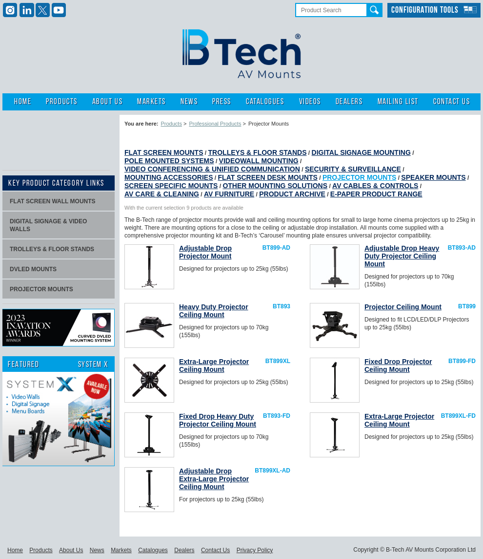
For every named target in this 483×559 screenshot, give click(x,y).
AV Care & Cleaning (161, 194)
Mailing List (398, 102)
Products (61, 102)
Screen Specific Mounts (171, 186)
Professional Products (215, 124)
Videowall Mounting (259, 161)
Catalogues (265, 102)
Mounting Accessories (168, 177)
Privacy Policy (255, 550)
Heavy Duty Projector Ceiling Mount (213, 311)
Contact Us (451, 102)
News (189, 102)
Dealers (349, 102)
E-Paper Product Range (376, 194)
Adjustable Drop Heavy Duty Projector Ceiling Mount (401, 256)
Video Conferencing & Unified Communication (212, 169)
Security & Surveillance (353, 169)
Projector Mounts (359, 177)
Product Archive (292, 194)
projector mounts (41, 289)
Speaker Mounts (433, 177)
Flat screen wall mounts (53, 201)
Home (22, 102)
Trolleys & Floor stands (52, 249)
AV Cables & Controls (375, 186)
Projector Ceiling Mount (403, 307)
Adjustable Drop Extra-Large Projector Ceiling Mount (214, 479)
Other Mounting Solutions (274, 186)
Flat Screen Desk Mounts (268, 177)
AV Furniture (229, 194)
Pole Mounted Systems (169, 161)
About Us (107, 102)
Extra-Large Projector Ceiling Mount (214, 365)
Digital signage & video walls (48, 225)
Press (221, 102)
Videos (310, 102)
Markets (151, 102)
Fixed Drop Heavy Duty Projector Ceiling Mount (217, 420)
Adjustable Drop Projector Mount (205, 252)
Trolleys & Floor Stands (257, 152)
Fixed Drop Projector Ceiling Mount (398, 365)
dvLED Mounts (33, 269)
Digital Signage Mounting (361, 152)
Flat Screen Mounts (163, 152)
